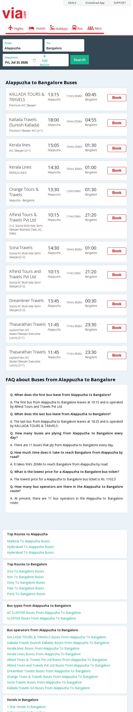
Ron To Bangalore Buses (25, 577)
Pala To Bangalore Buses (25, 588)
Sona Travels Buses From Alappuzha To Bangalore (44, 682)
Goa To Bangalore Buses (25, 571)
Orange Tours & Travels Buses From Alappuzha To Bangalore (52, 676)
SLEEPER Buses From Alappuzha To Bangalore (41, 618)
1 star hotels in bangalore (26, 707)
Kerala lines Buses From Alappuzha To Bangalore (43, 648)
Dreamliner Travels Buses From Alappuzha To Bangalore (49, 671)
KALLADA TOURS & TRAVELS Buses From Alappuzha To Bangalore (56, 637)
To (48, 43)
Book (116, 98)
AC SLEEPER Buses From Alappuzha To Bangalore (44, 612)
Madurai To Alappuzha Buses (28, 541)
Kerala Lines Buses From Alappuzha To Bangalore (44, 654)
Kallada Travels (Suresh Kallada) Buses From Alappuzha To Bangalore (58, 643)
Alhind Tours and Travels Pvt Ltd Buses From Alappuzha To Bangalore (58, 665)
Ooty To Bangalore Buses (26, 582)
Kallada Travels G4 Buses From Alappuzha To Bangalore (48, 688)
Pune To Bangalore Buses (26, 594)
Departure (11, 57)
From (8, 43)
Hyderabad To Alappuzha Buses (30, 547)
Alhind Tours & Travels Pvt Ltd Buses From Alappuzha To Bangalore (57, 659)
